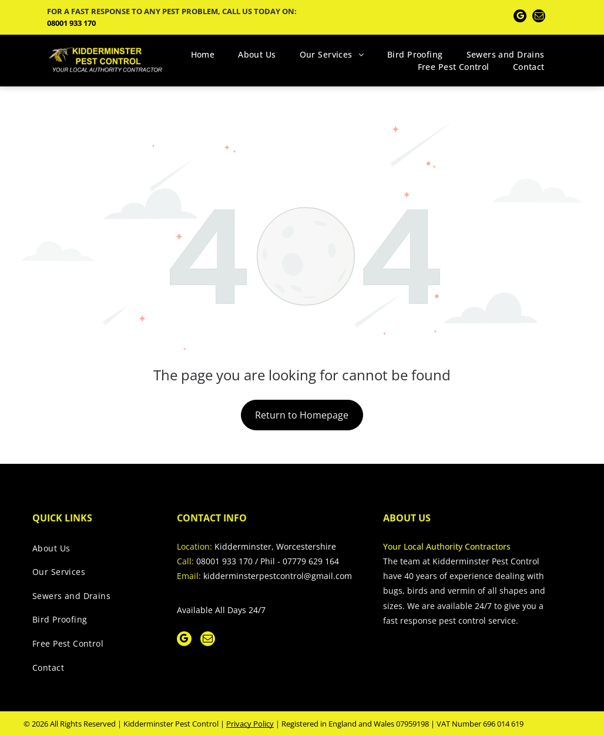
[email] (538, 17)
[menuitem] (203, 54)
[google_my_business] (520, 17)
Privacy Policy (250, 723)
